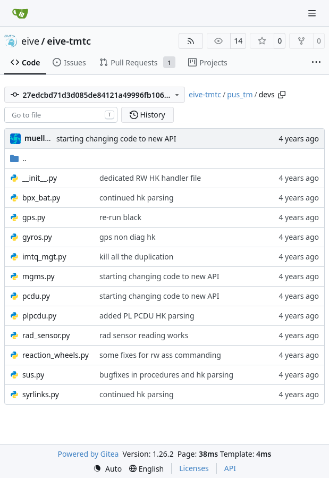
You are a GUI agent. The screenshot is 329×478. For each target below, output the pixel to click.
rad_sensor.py (46, 335)
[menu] (107, 469)
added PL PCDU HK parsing (147, 316)
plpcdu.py (39, 316)
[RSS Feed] (191, 41)
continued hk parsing (136, 197)
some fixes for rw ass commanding (160, 355)
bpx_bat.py (41, 197)
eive (30, 41)
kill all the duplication (136, 256)
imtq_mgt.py (44, 256)
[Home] (20, 13)
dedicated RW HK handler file (150, 178)
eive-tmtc (69, 41)
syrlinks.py (40, 394)
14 (238, 41)
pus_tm (239, 94)
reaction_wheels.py (55, 355)
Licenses (194, 468)
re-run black (120, 217)
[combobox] (60, 115)
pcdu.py (36, 296)
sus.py (33, 375)
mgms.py (38, 276)
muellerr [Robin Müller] (40, 138)
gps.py (33, 217)
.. (18, 158)
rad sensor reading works (143, 335)
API (230, 468)
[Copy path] (281, 94)
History (147, 115)
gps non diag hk (127, 237)
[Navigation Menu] (313, 13)
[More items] (316, 62)
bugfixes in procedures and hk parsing (166, 375)
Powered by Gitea (88, 454)
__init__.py (39, 178)
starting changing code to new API (116, 138)
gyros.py (37, 237)
